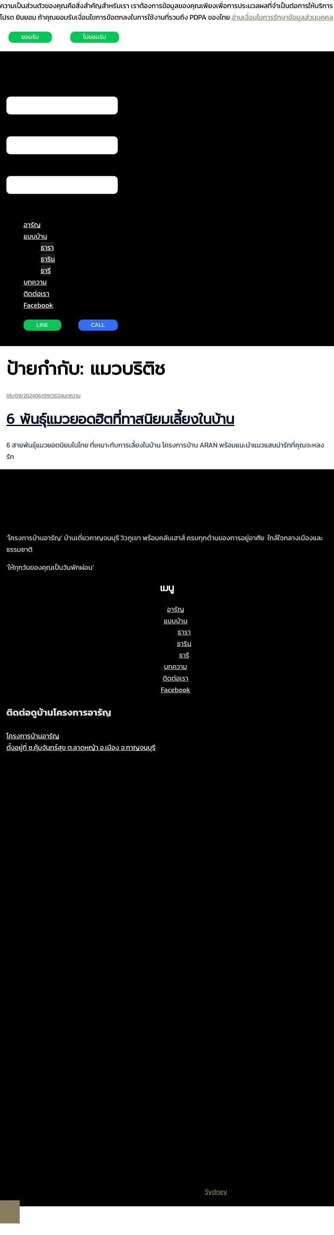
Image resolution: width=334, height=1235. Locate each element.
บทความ (35, 282)
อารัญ (32, 224)
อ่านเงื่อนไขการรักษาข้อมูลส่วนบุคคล (282, 17)
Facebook (38, 305)
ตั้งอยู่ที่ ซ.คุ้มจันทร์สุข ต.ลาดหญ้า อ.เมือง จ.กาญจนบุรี (80, 747)
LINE (42, 324)
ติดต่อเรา (36, 293)
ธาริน (48, 259)
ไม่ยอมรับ (94, 37)
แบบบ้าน (35, 236)
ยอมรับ (30, 37)
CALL (98, 324)
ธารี (46, 270)
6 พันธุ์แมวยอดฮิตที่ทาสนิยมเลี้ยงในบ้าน (120, 419)
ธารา (47, 247)
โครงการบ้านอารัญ (32, 736)
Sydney (216, 1191)
